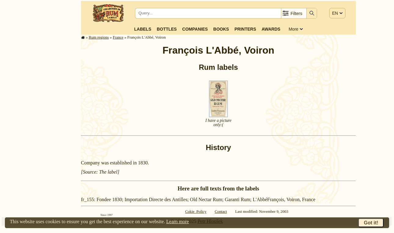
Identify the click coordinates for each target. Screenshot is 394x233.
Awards (270, 29)
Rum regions (99, 37)
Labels (142, 29)
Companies (195, 29)
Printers (245, 29)
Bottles (167, 29)
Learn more (177, 221)
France (118, 37)
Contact (221, 211)
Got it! (371, 222)
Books (221, 29)
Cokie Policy (195, 211)
